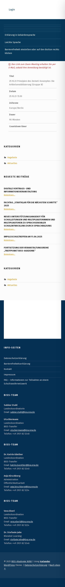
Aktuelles (12, 163)
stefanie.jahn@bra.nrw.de (22, 539)
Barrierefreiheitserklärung (17, 363)
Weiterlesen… (9, 195)
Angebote (12, 157)
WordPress (9, 565)
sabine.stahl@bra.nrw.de (22, 412)
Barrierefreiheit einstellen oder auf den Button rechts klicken (32, 51)
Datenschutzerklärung (15, 358)
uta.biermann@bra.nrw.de (23, 430)
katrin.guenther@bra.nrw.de (24, 465)
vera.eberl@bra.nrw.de (21, 521)
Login (12, 9)
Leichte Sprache (13, 42)
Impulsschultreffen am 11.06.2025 (23, 236)
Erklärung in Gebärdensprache (20, 35)
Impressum (9, 374)
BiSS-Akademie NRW (21, 561)
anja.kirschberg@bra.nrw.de (24, 486)
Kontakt (8, 369)
